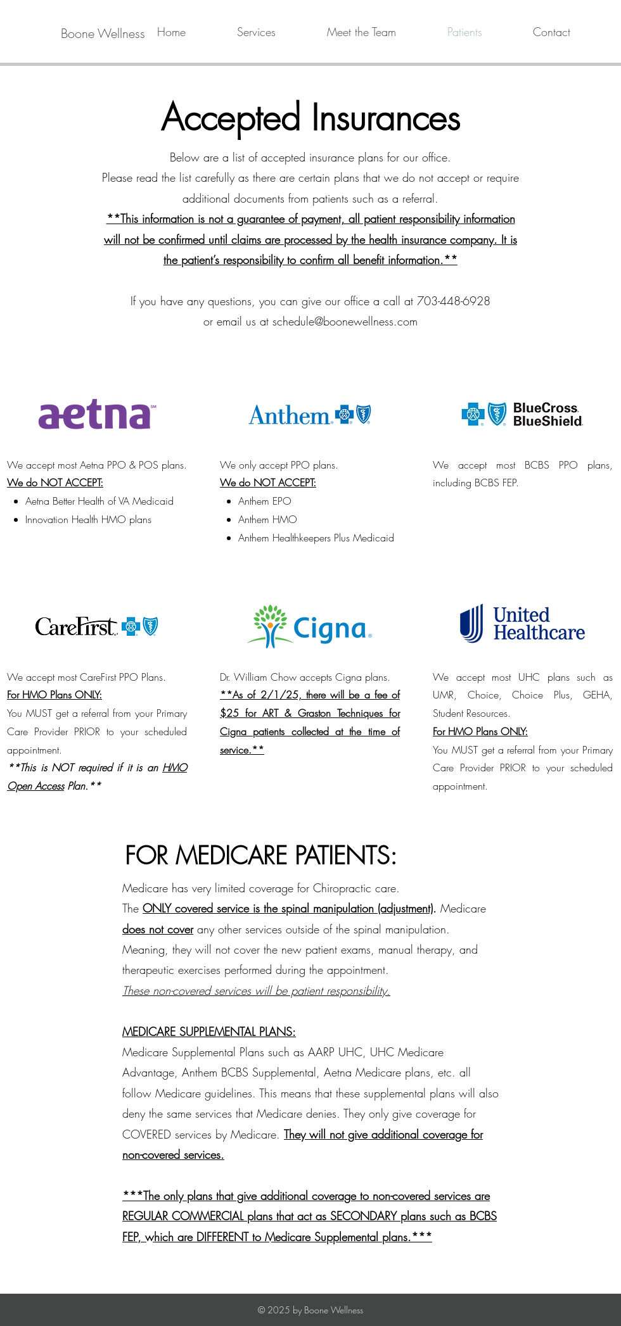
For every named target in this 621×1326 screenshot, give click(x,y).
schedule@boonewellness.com (345, 321)
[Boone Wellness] (103, 33)
